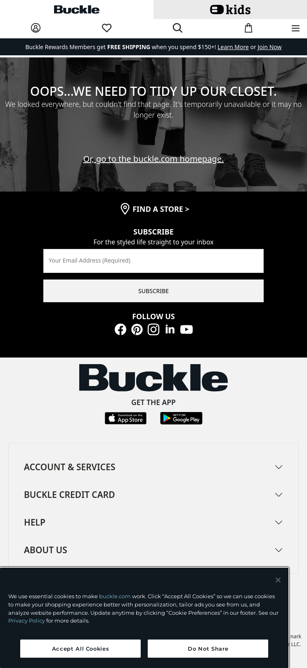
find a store (160, 209)
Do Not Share (208, 648)
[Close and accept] (278, 580)
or (237, 47)
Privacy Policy (26, 620)
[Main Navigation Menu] (295, 28)
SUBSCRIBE (153, 291)
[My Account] (35, 28)
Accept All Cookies (80, 648)
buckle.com (115, 596)
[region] (144, 618)
